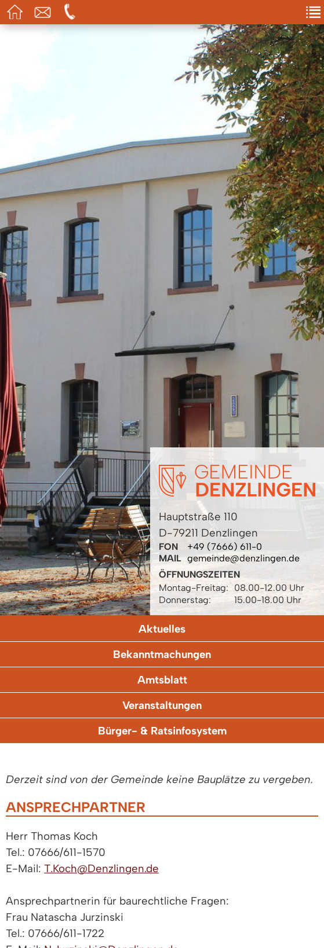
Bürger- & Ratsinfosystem (162, 730)
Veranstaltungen (162, 705)
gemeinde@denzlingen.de (243, 558)
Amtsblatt (162, 679)
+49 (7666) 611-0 (224, 546)
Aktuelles (162, 628)
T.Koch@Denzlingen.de (101, 868)
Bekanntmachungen (162, 654)
